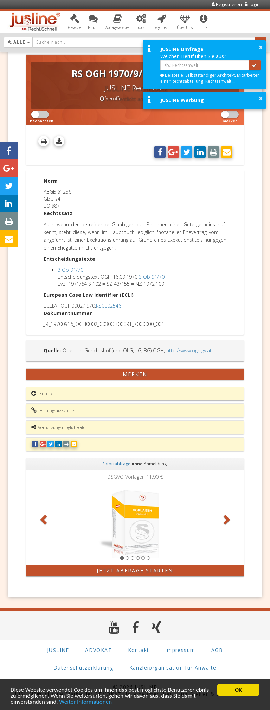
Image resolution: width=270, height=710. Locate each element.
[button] (74, 22)
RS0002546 (108, 305)
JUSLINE (58, 650)
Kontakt (138, 650)
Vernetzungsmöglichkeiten (59, 427)
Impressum (180, 650)
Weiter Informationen (85, 702)
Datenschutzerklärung (83, 667)
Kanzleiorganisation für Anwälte (173, 667)
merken (135, 374)
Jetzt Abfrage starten (135, 570)
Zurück (41, 393)
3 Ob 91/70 (70, 269)
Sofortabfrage (116, 464)
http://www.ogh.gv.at (189, 350)
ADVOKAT (98, 650)
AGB (217, 650)
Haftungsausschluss (53, 410)
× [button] (261, 47)
